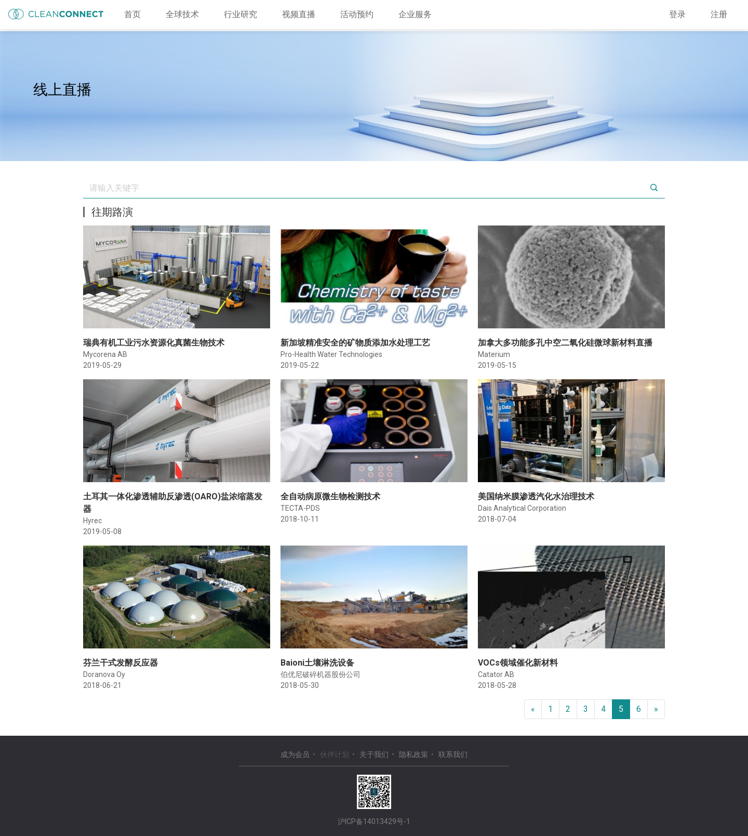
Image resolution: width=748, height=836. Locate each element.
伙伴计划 (334, 754)
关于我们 (374, 754)
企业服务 (415, 14)
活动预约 (356, 14)
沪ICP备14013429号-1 (374, 821)
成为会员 (295, 754)
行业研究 (240, 14)
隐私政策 (413, 754)
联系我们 (453, 754)
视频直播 (298, 14)
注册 (719, 14)
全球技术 (182, 14)
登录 (677, 14)
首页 (132, 14)
